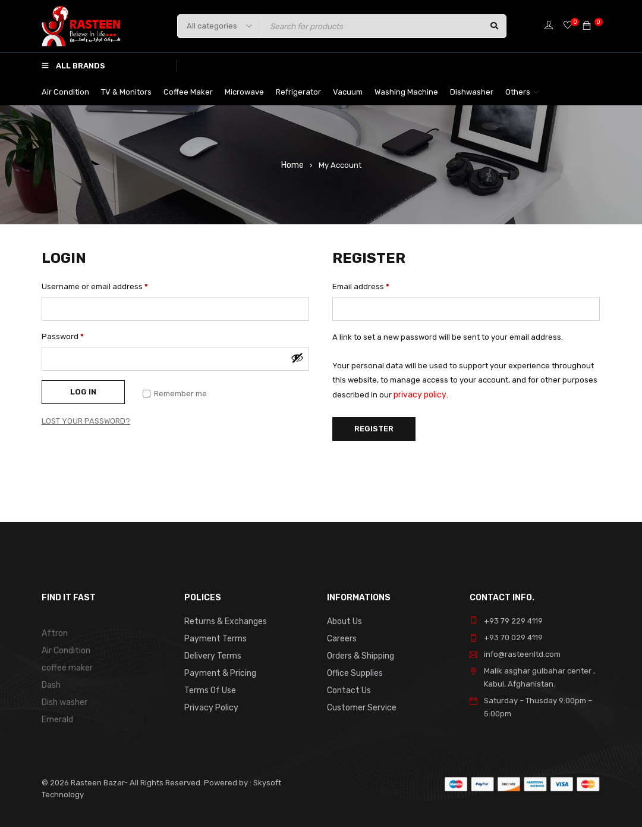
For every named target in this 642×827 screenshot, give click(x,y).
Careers (342, 637)
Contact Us (347, 687)
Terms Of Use (208, 687)
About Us (344, 620)
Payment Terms (212, 637)
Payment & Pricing (218, 670)
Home (292, 164)
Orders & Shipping (360, 654)
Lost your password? (86, 420)
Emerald (57, 716)
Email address (360, 286)
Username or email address (95, 286)
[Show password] (297, 357)
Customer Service (359, 704)
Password (63, 336)
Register (374, 427)
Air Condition (65, 649)
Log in (83, 391)
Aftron (53, 632)
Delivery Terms (211, 654)
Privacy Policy (209, 704)
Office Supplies (354, 670)
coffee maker (66, 666)
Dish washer (64, 699)
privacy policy (418, 394)
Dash (51, 682)
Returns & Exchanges (223, 620)
